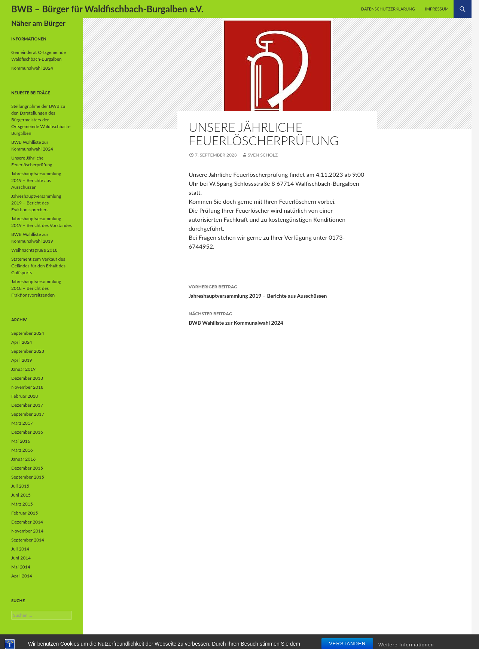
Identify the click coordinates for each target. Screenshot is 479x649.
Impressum (437, 8)
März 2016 (22, 450)
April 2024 (21, 342)
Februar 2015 (24, 513)
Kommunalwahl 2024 (32, 68)
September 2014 (27, 540)
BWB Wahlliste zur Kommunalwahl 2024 (277, 317)
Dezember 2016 (27, 432)
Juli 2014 (20, 549)
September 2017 (27, 414)
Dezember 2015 (27, 468)
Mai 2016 (20, 441)
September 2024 (27, 333)
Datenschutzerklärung (388, 8)
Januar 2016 (23, 459)
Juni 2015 (21, 495)
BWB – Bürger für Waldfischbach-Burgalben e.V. (107, 8)
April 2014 (21, 576)
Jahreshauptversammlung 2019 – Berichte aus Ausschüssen (277, 290)
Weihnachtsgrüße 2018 (34, 250)
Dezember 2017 (27, 405)
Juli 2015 (20, 486)
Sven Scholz (263, 155)
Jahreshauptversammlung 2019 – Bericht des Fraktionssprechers (36, 202)
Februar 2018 (24, 396)
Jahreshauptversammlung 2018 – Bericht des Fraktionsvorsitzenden (36, 288)
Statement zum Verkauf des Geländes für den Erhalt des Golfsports (38, 265)
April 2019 (21, 360)
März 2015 (22, 504)
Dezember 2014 (27, 522)
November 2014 (27, 531)
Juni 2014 (21, 558)
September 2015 (27, 477)
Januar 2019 (23, 369)
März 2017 (22, 423)
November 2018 (27, 387)
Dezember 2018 (27, 378)
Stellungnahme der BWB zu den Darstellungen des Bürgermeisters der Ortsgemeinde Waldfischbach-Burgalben (41, 119)
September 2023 (27, 351)
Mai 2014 (20, 567)
